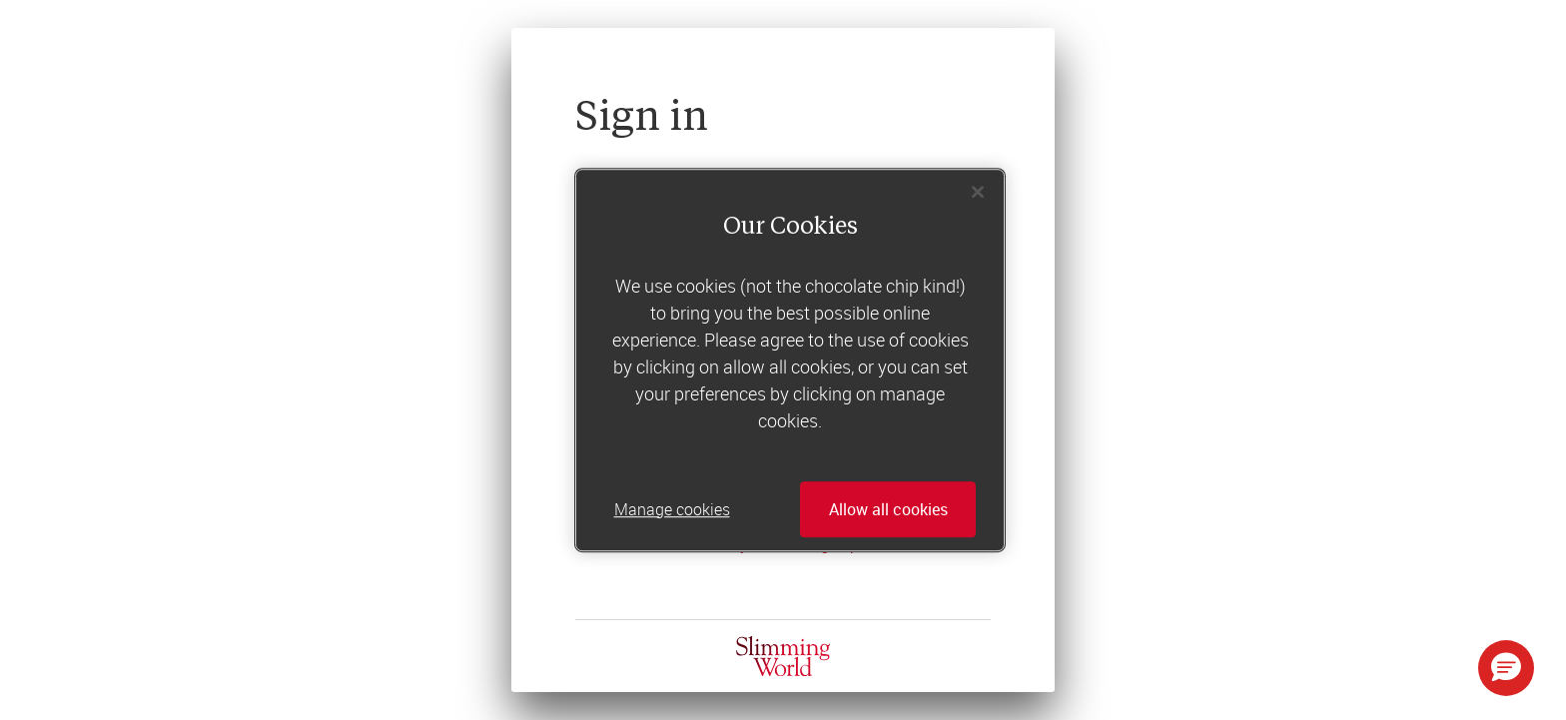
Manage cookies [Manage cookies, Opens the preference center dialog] (672, 509)
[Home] (783, 656)
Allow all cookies (888, 509)
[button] (1506, 668)
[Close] (978, 192)
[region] (790, 360)
